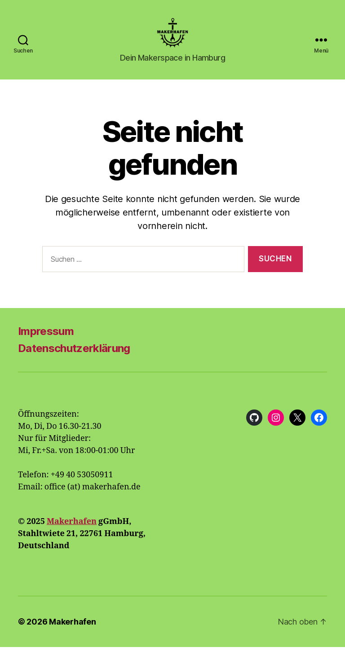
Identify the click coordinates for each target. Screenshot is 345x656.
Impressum (46, 340)
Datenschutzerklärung (74, 357)
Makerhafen (72, 530)
